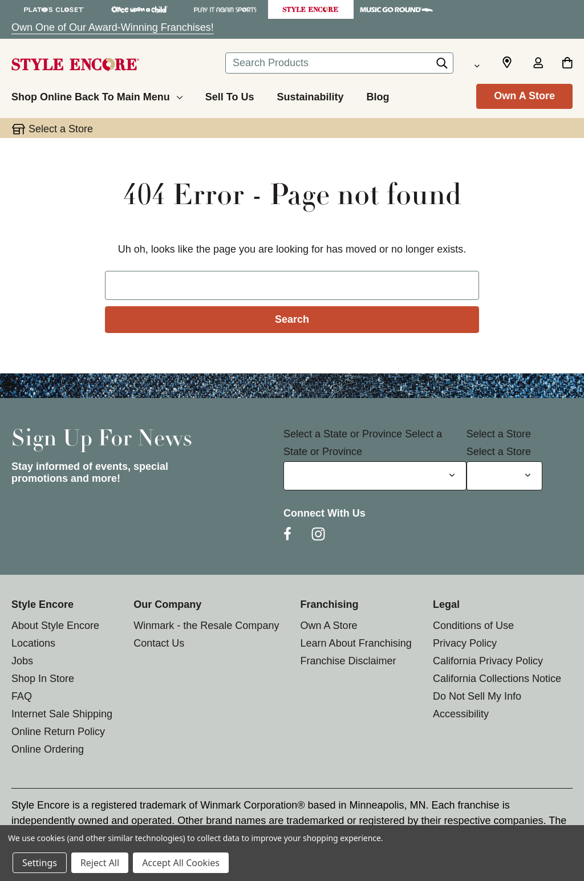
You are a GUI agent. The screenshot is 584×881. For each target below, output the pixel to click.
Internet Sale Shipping (61, 714)
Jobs (22, 661)
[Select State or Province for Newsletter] (375, 475)
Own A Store (524, 96)
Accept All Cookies (181, 862)
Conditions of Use (473, 625)
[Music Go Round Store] (396, 9)
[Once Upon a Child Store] (139, 9)
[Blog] (377, 95)
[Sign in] (538, 64)
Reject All (99, 862)
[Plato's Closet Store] (54, 9)
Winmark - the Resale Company (206, 625)
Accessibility (461, 714)
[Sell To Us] (230, 95)
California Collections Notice (497, 678)
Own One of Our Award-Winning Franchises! (112, 27)
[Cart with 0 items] (567, 64)
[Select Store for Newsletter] (504, 475)
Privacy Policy (465, 643)
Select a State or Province (342, 434)
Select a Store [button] (61, 129)
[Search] (442, 66)
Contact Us (158, 643)
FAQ (21, 696)
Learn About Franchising (356, 643)
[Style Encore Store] (311, 9)
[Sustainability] (310, 95)
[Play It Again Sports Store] (225, 9)
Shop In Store (42, 678)
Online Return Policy (58, 731)
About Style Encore (55, 625)
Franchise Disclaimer (348, 661)
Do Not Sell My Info (477, 696)
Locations (33, 643)
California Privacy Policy (488, 661)
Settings (39, 862)
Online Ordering (47, 749)
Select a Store (499, 434)
